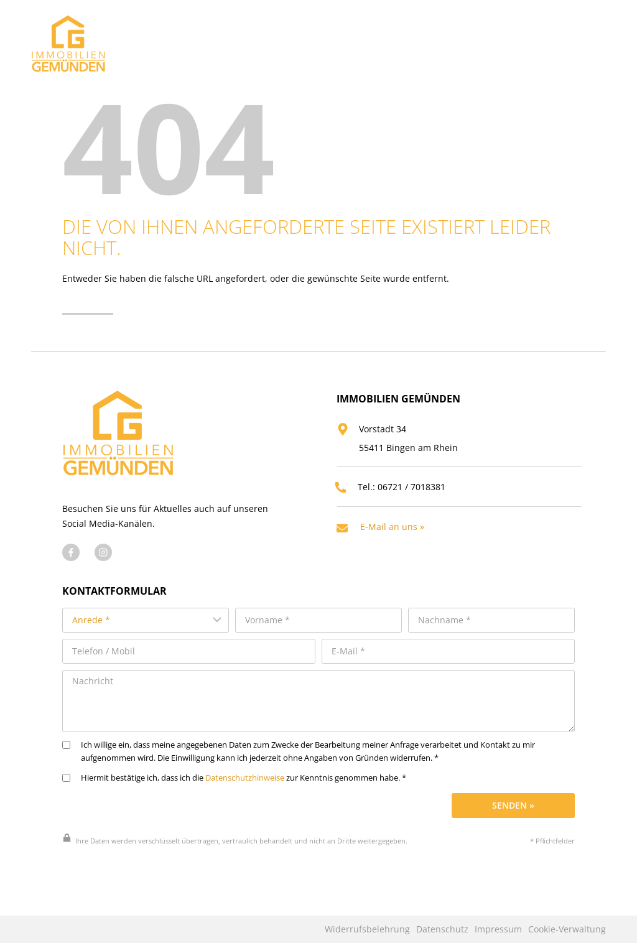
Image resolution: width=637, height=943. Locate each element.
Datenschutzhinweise (244, 794)
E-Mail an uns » (397, 544)
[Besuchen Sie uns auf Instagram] (103, 573)
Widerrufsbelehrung (367, 930)
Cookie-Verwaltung (567, 930)
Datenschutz (442, 930)
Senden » (513, 822)
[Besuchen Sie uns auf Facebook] (71, 573)
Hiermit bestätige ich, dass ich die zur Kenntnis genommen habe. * (234, 794)
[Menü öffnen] (593, 40)
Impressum (498, 930)
